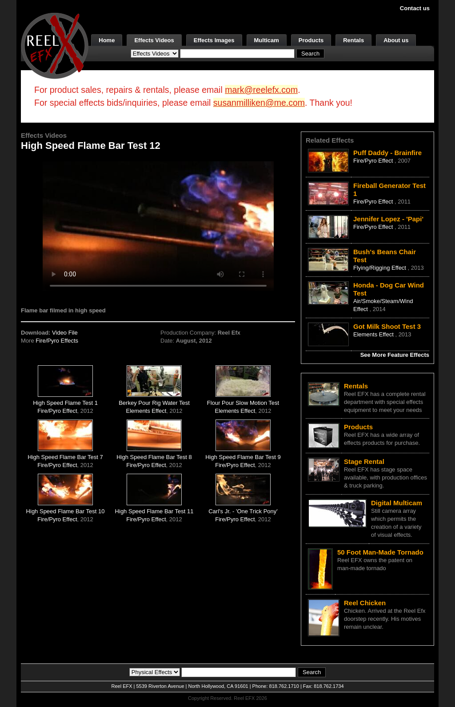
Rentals (353, 40)
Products (311, 40)
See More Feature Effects (394, 355)
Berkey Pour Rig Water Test (154, 402)
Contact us (415, 8)
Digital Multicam (396, 503)
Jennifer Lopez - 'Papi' (388, 219)
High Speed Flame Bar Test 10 (65, 511)
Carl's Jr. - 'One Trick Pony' (243, 511)
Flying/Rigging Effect (380, 267)
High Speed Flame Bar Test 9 (243, 457)
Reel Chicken (365, 603)
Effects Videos (154, 40)
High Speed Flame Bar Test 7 (65, 457)
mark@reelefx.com (261, 90)
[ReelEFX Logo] (54, 45)
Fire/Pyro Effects (57, 340)
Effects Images (214, 40)
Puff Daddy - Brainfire (387, 152)
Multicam (266, 40)
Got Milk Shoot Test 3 (387, 326)
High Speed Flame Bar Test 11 (154, 511)
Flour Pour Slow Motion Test (243, 402)
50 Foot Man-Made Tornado (380, 552)
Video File (65, 332)
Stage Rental (364, 461)
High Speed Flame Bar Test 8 (154, 457)
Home (107, 40)
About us (395, 40)
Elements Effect (146, 410)
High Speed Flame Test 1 (65, 402)
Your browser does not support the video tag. (158, 226)
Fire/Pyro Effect (57, 410)
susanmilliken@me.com (259, 103)
